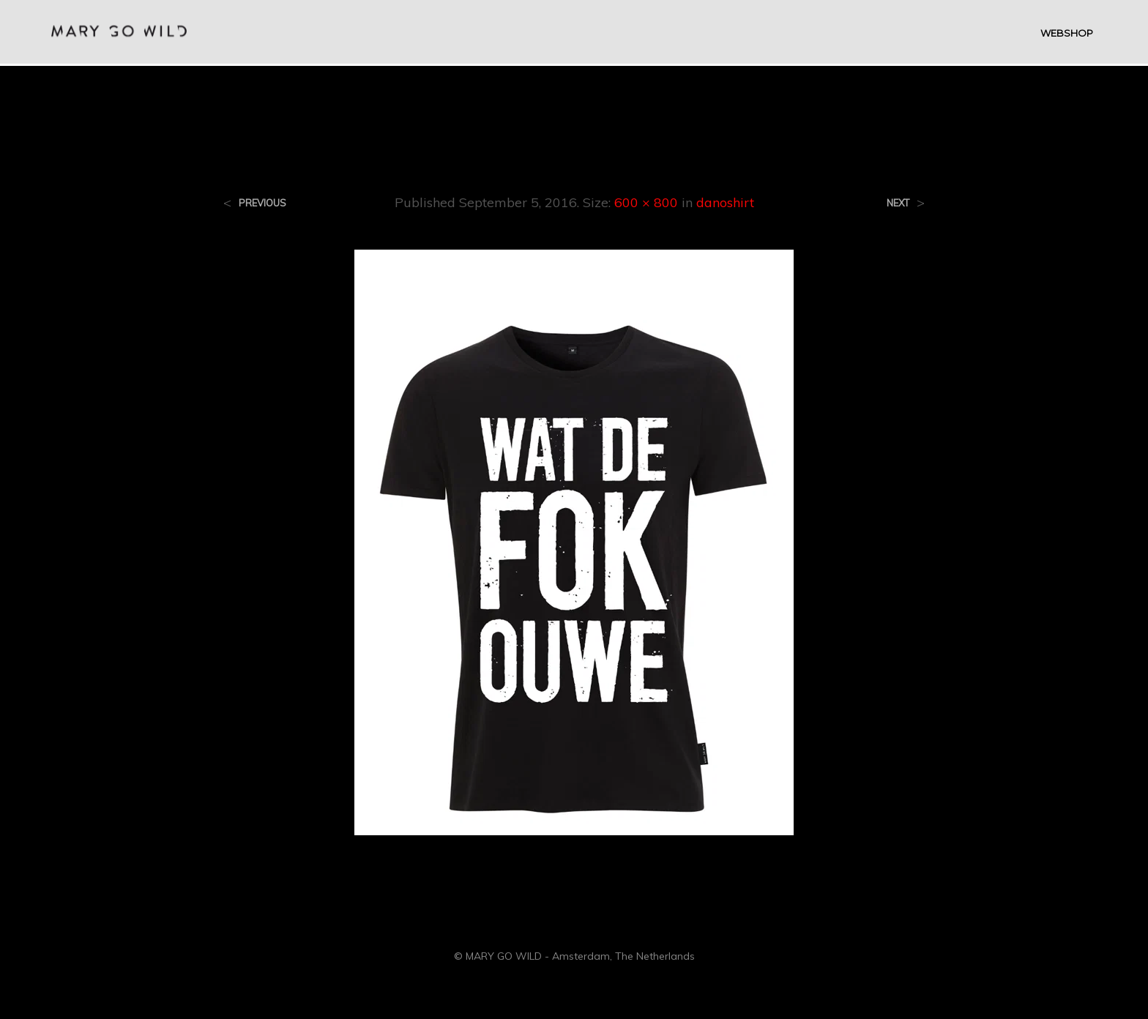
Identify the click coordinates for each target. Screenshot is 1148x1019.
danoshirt (725, 202)
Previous (262, 203)
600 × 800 (646, 202)
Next (898, 203)
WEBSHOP (1066, 34)
